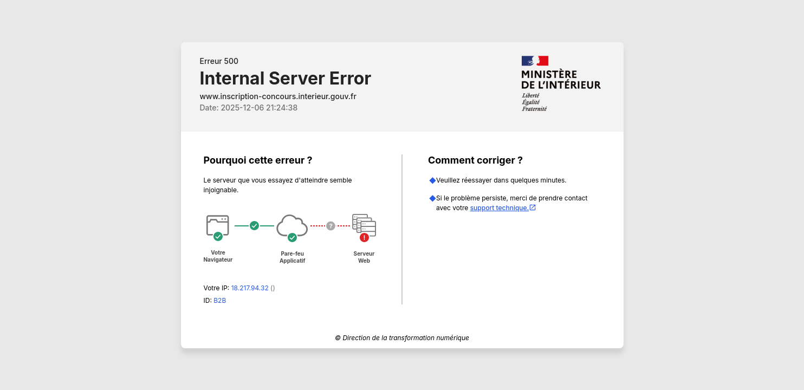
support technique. (503, 208)
